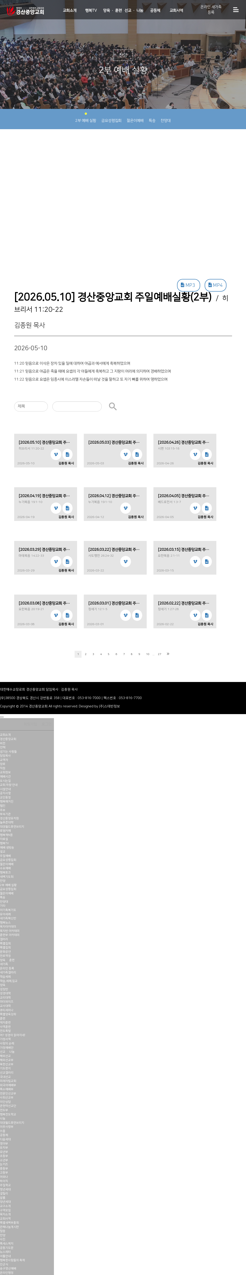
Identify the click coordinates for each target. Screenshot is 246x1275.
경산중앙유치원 (9, 818)
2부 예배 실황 (85, 118)
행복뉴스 (5, 922)
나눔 (2, 1118)
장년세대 (5, 1201)
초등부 (4, 1156)
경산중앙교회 (8, 739)
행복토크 (5, 872)
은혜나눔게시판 (9, 1227)
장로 (2, 764)
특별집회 (5, 943)
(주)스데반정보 (109, 706)
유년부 (4, 1151)
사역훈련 (5, 1026)
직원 (2, 768)
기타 (2, 905)
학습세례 (5, 976)
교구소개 (5, 1206)
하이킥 (4, 1181)
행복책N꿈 (6, 835)
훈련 (2, 1018)
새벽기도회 (6, 876)
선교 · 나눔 (133, 11)
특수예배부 (6, 1089)
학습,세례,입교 (9, 981)
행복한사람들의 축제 (12, 1260)
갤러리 (4, 939)
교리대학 (5, 997)
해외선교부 (6, 1060)
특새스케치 (6, 1243)
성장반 (4, 989)
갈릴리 (4, 1193)
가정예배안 (6, 1047)
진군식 (4, 1264)
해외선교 (5, 1056)
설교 (2, 851)
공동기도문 (6, 1247)
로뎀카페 (5, 830)
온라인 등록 (7, 968)
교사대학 (5, 1005)
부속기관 (5, 814)
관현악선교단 (8, 1105)
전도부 (4, 1110)
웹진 (2, 805)
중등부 (4, 1168)
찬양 (2, 880)
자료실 (4, 839)
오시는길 (5, 780)
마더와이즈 (6, 1001)
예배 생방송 (7, 847)
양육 (2, 985)
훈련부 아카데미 (10, 934)
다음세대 (5, 1139)
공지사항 (5, 793)
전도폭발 (5, 1030)
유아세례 (5, 914)
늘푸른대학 (6, 822)
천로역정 (5, 955)
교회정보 (5, 772)
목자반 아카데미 (10, 930)
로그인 (47, 724)
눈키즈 (4, 1164)
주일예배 (5, 855)
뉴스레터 (5, 1251)
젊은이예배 (135, 118)
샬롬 (2, 1197)
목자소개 (5, 1214)
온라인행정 (6, 1272)
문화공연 (5, 951)
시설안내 (5, 789)
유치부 (4, 1147)
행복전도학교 (8, 1114)
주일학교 (5, 1185)
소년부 (4, 1160)
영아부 (4, 1143)
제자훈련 (5, 1022)
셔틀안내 (5, 1256)
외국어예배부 (8, 1085)
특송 (152, 118)
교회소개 (69, 11)
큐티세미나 (6, 1010)
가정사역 (5, 1039)
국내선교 (5, 1076)
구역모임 (5, 1210)
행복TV (91, 11)
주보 (2, 810)
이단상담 (5, 1101)
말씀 (2, 1231)
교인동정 (5, 797)
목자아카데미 (8, 926)
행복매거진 (6, 801)
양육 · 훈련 (112, 11)
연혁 (2, 747)
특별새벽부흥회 (9, 1222)
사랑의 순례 (7, 1043)
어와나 (4, 1176)
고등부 (4, 1172)
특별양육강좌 (8, 1014)
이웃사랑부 (6, 1126)
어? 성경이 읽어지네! (12, 1035)
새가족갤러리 (8, 972)
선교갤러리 (6, 1072)
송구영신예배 (8, 1268)
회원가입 (30, 724)
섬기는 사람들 (8, 751)
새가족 (4, 964)
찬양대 (166, 118)
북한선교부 (6, 1064)
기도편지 (5, 1068)
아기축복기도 (8, 910)
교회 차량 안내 (9, 784)
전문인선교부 (8, 1093)
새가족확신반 (8, 918)
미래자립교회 (8, 1080)
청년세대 (5, 1189)
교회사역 (176, 11)
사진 (2, 1239)
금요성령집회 (111, 118)
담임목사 (5, 755)
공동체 (155, 11)
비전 (2, 743)
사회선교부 (6, 1097)
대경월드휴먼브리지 (12, 826)
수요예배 (5, 868)
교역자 (4, 759)
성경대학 (5, 993)
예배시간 (5, 776)
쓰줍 (2, 1131)
